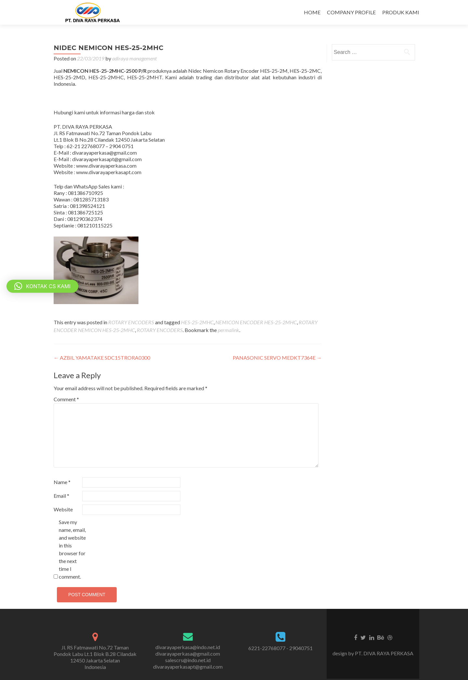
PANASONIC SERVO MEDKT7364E (277, 357)
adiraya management (134, 58)
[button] (42, 286)
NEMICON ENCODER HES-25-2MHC (256, 322)
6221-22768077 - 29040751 (280, 648)
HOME (312, 12)
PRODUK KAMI (400, 12)
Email (61, 496)
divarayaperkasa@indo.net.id (187, 647)
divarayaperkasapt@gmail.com (188, 666)
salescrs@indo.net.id (188, 660)
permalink (228, 330)
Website (63, 509)
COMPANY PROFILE (351, 12)
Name (62, 482)
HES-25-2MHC (197, 322)
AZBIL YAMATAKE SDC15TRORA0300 (102, 357)
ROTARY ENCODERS (131, 322)
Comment (66, 399)
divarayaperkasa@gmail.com (187, 653)
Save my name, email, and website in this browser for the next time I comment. (72, 549)
